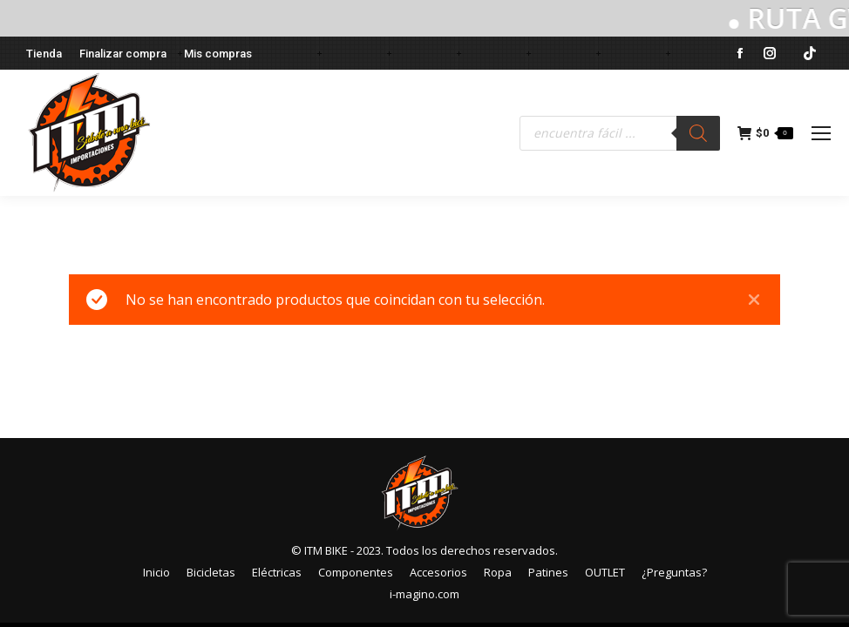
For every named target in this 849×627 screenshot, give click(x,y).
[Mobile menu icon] (821, 133)
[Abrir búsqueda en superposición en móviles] (620, 133)
